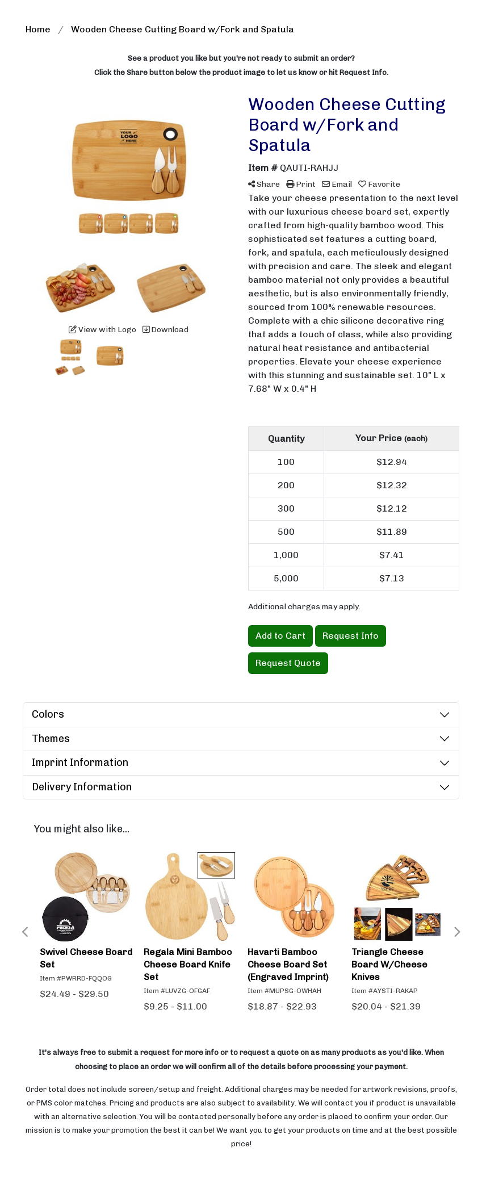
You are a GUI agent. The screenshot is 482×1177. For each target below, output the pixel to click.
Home (38, 29)
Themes (51, 738)
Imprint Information (80, 762)
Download (165, 329)
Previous (25, 932)
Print (301, 184)
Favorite (379, 184)
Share (264, 184)
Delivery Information (82, 787)
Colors (48, 714)
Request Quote (288, 662)
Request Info (350, 635)
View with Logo (102, 329)
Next (456, 932)
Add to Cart (280, 635)
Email (337, 184)
